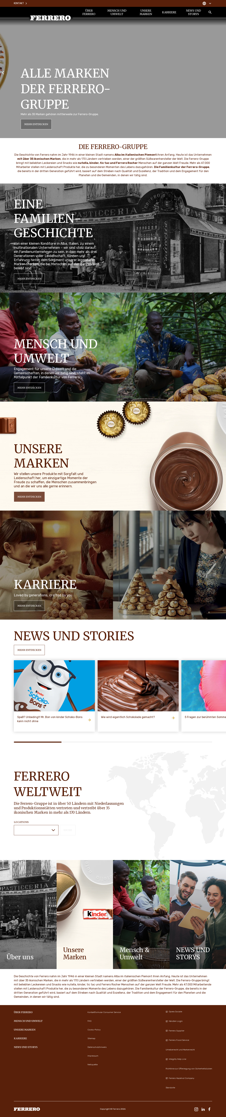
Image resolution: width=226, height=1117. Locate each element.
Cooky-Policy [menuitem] (94, 1029)
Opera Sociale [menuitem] (174, 1011)
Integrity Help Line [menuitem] (176, 1059)
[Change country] (206, 3)
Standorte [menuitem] (170, 1087)
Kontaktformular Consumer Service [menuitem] (104, 1012)
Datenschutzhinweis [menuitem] (97, 1047)
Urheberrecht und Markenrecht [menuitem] (180, 1049)
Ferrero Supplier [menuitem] (175, 1031)
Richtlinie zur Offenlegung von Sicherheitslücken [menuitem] (189, 1068)
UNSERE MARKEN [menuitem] (146, 12)
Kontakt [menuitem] (20, 3)
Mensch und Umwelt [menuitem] (116, 12)
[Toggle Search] (210, 12)
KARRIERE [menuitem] (169, 12)
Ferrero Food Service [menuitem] (177, 1040)
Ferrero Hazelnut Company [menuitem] (180, 1078)
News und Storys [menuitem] (193, 12)
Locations (21, 822)
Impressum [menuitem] (93, 1056)
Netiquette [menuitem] (93, 1064)
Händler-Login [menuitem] (174, 1021)
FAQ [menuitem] (89, 1021)
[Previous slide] (3, 72)
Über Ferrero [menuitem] (88, 12)
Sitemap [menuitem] (91, 1038)
